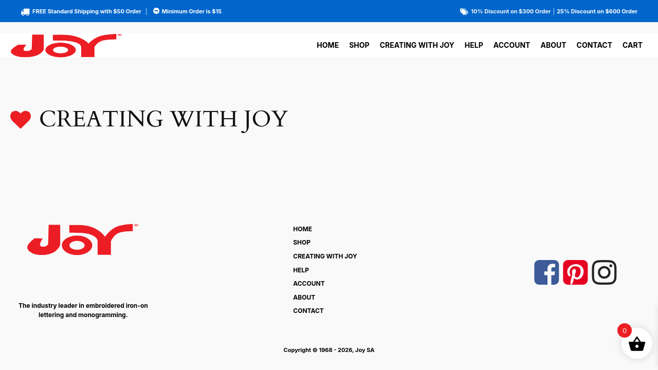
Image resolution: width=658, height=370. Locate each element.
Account (512, 45)
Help (474, 45)
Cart (633, 45)
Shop (359, 45)
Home (328, 45)
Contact (594, 45)
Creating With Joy (417, 45)
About (553, 45)
